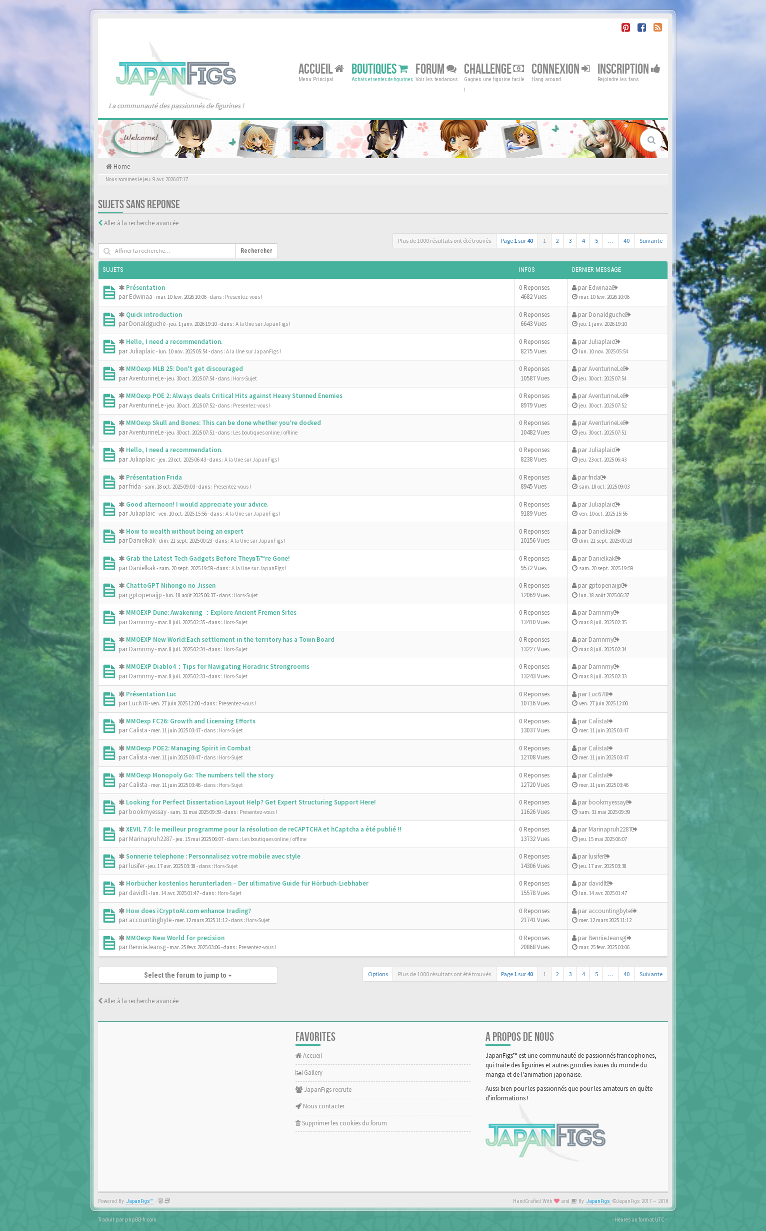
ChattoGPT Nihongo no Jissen (171, 585)
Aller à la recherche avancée (141, 223)
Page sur (517, 240)
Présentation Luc (151, 694)
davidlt (138, 893)
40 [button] (627, 240)
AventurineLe (146, 378)
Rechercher (256, 250)
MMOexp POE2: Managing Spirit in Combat (188, 748)
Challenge (494, 69)
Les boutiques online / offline (265, 432)
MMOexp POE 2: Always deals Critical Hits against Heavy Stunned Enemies (234, 395)
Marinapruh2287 (150, 839)
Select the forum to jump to (188, 975)
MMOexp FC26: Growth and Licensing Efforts (191, 721)
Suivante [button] (651, 240)
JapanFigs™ (139, 1201)
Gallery (309, 1072)
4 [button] (583, 240)
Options (378, 974)
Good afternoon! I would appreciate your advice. (197, 504)
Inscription (629, 69)
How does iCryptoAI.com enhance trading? (188, 911)
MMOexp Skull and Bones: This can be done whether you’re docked (223, 423)
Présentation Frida (154, 477)
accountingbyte (150, 920)
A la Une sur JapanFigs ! (263, 323)
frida (135, 486)
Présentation (145, 287)
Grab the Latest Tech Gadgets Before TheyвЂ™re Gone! (208, 558)
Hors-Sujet (245, 378)
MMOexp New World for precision (175, 938)
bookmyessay (147, 811)
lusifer (136, 866)
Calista (138, 730)
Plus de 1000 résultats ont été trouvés (444, 240)
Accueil (321, 69)
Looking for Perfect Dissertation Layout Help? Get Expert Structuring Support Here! (251, 802)
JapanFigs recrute (324, 1089)
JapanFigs (598, 1201)
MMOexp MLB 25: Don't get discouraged (184, 368)
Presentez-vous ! (243, 296)
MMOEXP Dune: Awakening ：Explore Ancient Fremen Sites (211, 612)
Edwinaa (140, 296)
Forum (436, 69)
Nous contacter (320, 1106)
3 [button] (570, 240)
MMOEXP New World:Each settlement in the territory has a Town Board (230, 639)
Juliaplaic (142, 351)
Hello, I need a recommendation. (174, 341)
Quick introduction (154, 314)
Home (121, 166)
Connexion (561, 69)
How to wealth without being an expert (185, 531)
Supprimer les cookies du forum (341, 1123)
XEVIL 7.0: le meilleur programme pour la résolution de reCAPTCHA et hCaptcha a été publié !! (264, 829)
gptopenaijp (145, 595)
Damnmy (141, 622)
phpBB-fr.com (140, 1219)
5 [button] (596, 240)
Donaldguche (147, 323)
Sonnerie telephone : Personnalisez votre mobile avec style (213, 856)
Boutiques (380, 69)
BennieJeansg (147, 947)
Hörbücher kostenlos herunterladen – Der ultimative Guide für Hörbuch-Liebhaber (247, 883)
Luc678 (138, 703)
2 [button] (557, 240)
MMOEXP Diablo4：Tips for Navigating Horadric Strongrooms (218, 666)
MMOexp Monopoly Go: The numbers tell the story (200, 775)
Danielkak (142, 540)
